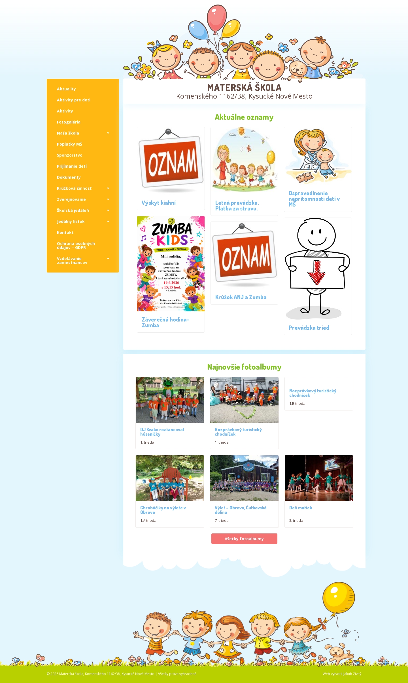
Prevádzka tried (309, 327)
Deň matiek (300, 538)
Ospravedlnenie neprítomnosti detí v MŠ (314, 198)
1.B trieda (297, 403)
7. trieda (222, 550)
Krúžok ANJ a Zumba (241, 297)
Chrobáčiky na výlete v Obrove (163, 540)
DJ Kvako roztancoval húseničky (162, 436)
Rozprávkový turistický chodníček (238, 447)
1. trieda (147, 447)
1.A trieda (148, 550)
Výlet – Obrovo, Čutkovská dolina (241, 540)
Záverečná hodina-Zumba (165, 322)
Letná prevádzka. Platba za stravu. (237, 205)
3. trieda (296, 550)
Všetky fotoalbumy (244, 568)
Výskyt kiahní (159, 202)
